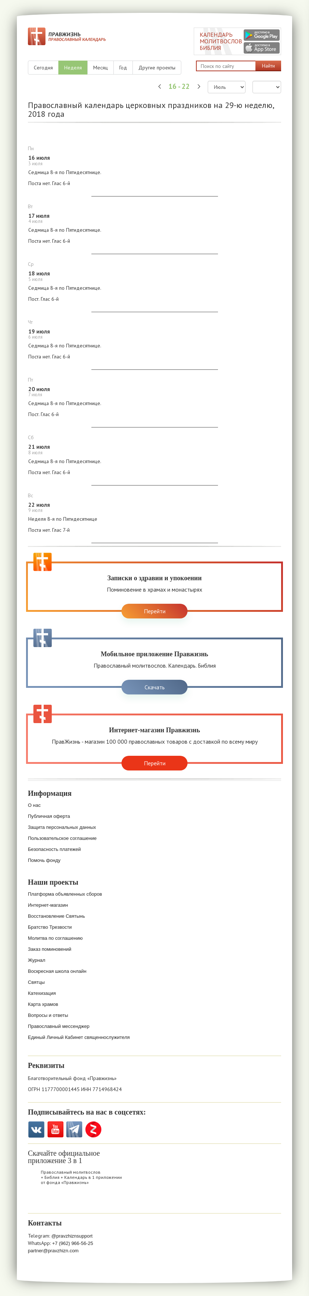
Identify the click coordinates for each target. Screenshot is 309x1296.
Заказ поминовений (49, 949)
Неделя (73, 67)
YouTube (55, 1129)
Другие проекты (156, 67)
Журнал (36, 960)
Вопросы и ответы (48, 1015)
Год (123, 67)
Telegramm (74, 1129)
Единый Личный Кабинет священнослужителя (79, 1037)
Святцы (36, 982)
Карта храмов (43, 1004)
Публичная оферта (49, 816)
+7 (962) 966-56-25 (72, 1243)
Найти (268, 65)
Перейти (155, 611)
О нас (34, 805)
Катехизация (42, 993)
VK (36, 1129)
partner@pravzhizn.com (53, 1250)
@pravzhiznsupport (71, 1236)
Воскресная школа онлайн (57, 971)
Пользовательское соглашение (62, 838)
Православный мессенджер (59, 1026)
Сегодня (43, 67)
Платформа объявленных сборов (65, 894)
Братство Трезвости (50, 927)
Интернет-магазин (48, 905)
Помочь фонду (44, 860)
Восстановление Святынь (56, 916)
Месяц (100, 67)
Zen (93, 1129)
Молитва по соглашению (55, 938)
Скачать (155, 687)
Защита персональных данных (62, 827)
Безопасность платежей (54, 849)
